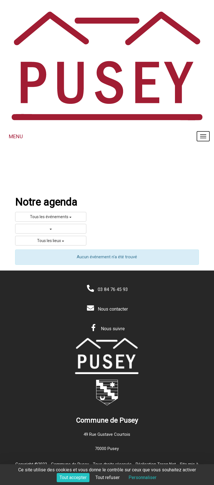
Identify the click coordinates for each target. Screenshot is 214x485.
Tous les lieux (50, 240)
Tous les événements (51, 216)
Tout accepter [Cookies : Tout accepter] (73, 477)
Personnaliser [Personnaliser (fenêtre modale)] (142, 477)
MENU (16, 136)
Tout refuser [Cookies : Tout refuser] (107, 477)
